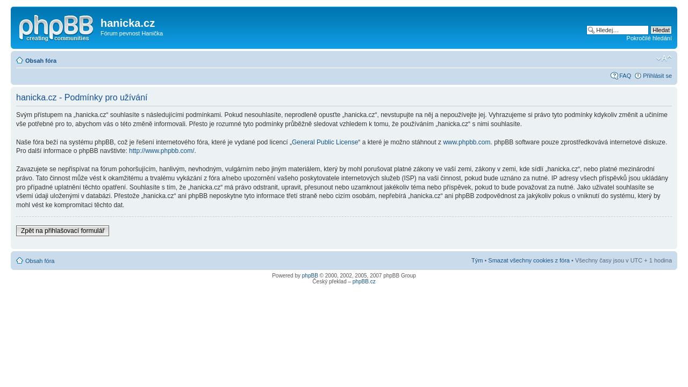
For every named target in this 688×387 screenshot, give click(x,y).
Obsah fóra (40, 60)
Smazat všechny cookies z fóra (529, 260)
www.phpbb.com (466, 142)
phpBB (310, 276)
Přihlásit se (657, 75)
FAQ (625, 75)
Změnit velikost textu (664, 58)
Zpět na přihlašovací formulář (62, 231)
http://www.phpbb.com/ (161, 151)
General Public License (325, 142)
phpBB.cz (364, 281)
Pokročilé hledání (649, 38)
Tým (477, 260)
